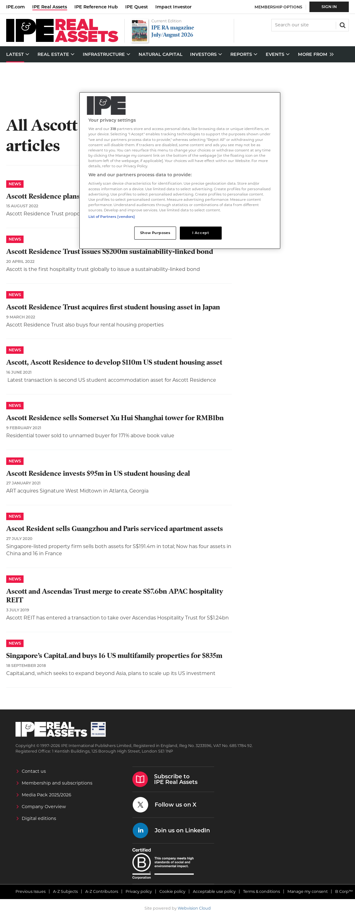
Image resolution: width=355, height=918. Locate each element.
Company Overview (44, 806)
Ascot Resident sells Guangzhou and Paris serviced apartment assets (114, 528)
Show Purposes (155, 233)
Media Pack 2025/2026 (46, 795)
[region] (180, 170)
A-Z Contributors (101, 891)
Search (342, 24)
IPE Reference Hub (96, 7)
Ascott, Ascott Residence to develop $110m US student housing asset (114, 362)
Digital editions (39, 818)
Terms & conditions (261, 891)
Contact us (34, 771)
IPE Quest (136, 7)
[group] (314, 54)
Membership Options (278, 7)
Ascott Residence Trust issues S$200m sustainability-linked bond (109, 251)
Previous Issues (31, 891)
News (15, 184)
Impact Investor (173, 7)
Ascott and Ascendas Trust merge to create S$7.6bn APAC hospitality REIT (114, 596)
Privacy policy (139, 891)
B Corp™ (344, 891)
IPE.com (15, 7)
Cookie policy (172, 891)
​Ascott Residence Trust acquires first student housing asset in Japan (113, 307)
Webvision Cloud (194, 908)
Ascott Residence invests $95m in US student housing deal (98, 473)
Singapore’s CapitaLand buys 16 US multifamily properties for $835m (114, 655)
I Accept (200, 233)
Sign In (329, 6)
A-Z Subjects (65, 891)
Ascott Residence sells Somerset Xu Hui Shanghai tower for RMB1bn (115, 417)
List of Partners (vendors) (111, 216)
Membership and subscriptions (57, 783)
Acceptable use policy (214, 891)
